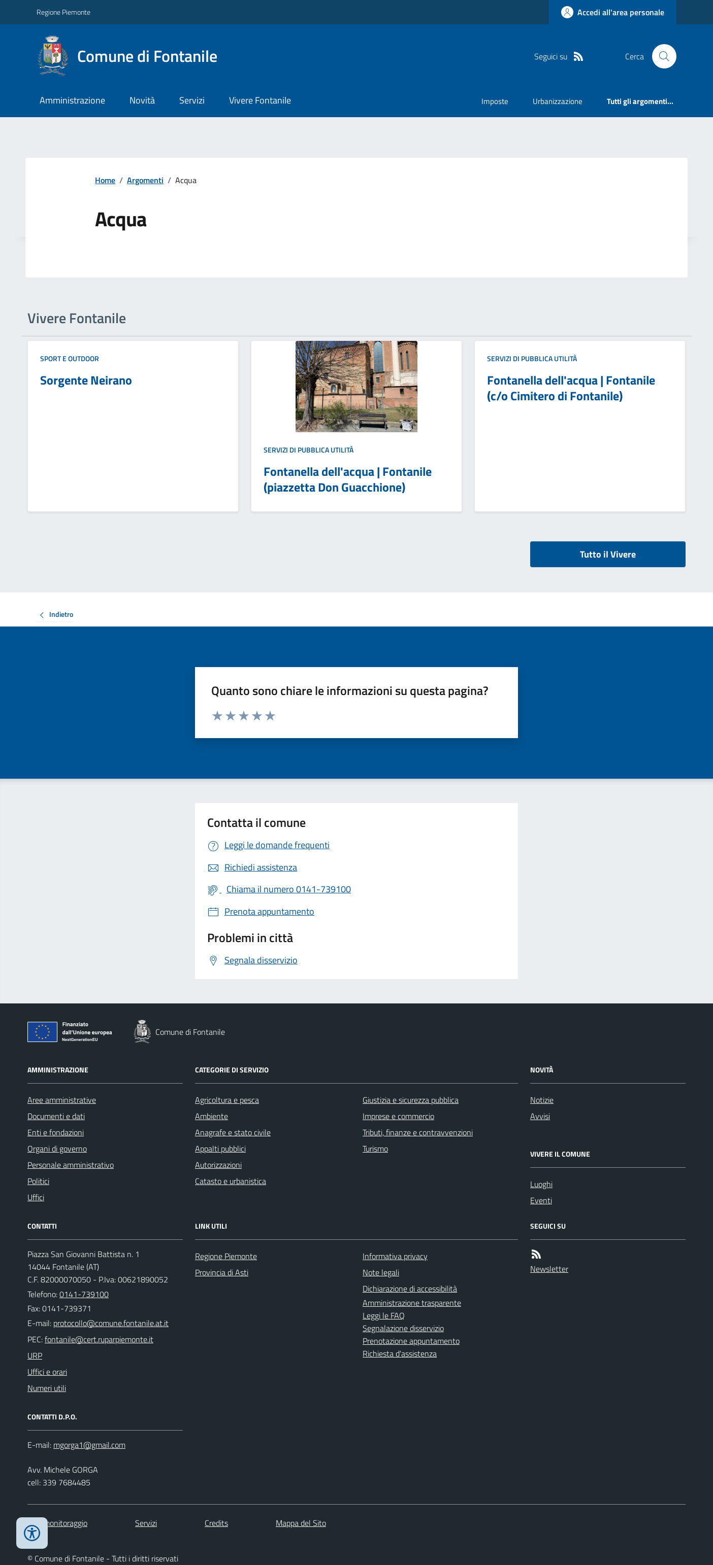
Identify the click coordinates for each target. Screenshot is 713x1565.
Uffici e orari (47, 1372)
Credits (216, 1523)
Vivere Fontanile (260, 100)
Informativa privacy (395, 1256)
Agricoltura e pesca (227, 1100)
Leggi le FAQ (384, 1315)
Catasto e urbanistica (230, 1181)
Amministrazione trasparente (412, 1303)
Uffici (35, 1197)
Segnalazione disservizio (403, 1328)
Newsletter (549, 1269)
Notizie (542, 1100)
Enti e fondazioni (55, 1132)
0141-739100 (84, 1294)
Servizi (192, 100)
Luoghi (541, 1184)
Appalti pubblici (220, 1148)
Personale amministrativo (70, 1165)
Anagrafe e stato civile (233, 1132)
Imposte (494, 101)
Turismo (375, 1148)
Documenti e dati (56, 1116)
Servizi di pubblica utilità (308, 449)
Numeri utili (46, 1388)
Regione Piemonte (63, 12)
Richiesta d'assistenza (400, 1353)
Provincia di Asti (221, 1272)
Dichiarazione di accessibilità (410, 1288)
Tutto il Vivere (608, 554)
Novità (142, 100)
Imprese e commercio (398, 1116)
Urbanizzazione (557, 101)
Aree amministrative (61, 1100)
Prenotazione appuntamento (411, 1341)
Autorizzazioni (218, 1165)
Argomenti (145, 180)
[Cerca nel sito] (660, 56)
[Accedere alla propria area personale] (612, 12)
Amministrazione (72, 100)
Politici (38, 1181)
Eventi (541, 1200)
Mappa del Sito (301, 1523)
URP (34, 1355)
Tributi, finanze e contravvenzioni (418, 1132)
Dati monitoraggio (57, 1523)
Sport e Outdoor (69, 358)
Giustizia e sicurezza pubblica (411, 1100)
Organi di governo (57, 1148)
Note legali (381, 1272)
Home (105, 180)
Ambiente (211, 1116)
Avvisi (540, 1116)
